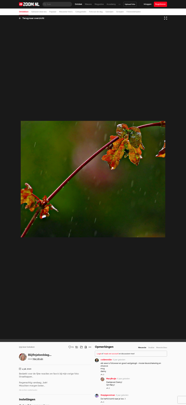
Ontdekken (23, 12)
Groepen (120, 12)
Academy (111, 4)
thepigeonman (108, 395)
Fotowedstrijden (134, 12)
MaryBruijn (38, 359)
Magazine (99, 4)
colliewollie (106, 360)
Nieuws (88, 4)
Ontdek (78, 4)
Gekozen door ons (38, 12)
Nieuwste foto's (65, 12)
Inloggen (147, 4)
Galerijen (109, 12)
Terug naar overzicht (31, 18)
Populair (52, 12)
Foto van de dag (96, 12)
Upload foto (130, 4)
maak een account (111, 354)
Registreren (160, 4)
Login (99, 354)
